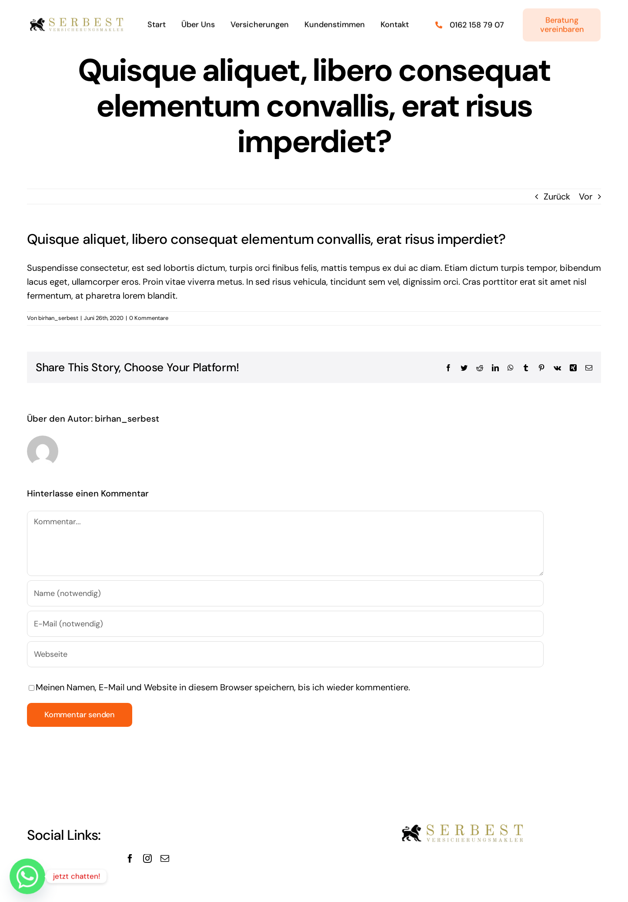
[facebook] (130, 858)
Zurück (557, 196)
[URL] (285, 654)
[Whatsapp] (27, 876)
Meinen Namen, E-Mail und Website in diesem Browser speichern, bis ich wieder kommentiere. (223, 687)
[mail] (164, 858)
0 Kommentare (148, 318)
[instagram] (147, 858)
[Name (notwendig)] (285, 593)
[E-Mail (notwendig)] (285, 624)
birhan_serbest (58, 318)
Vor (585, 196)
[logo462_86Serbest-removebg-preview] (77, 18)
